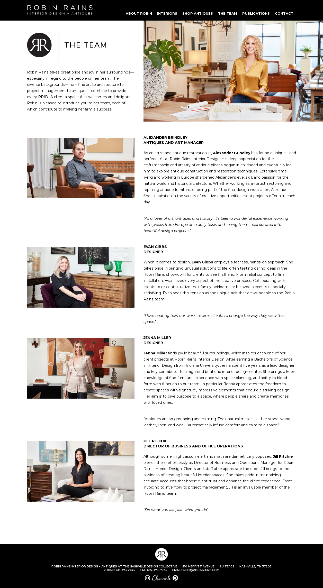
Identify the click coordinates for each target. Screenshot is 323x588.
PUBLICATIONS (256, 13)
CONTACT (284, 13)
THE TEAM (227, 13)
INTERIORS (167, 13)
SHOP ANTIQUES (197, 13)
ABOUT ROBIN (139, 13)
